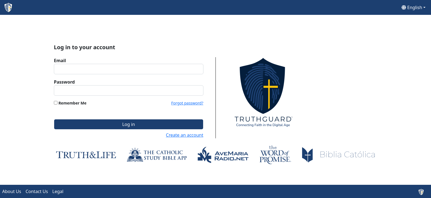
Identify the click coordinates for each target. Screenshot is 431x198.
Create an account (184, 135)
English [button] (412, 7)
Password (64, 82)
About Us (11, 191)
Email (60, 60)
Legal (57, 191)
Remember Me (73, 103)
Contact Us (37, 191)
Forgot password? (187, 103)
